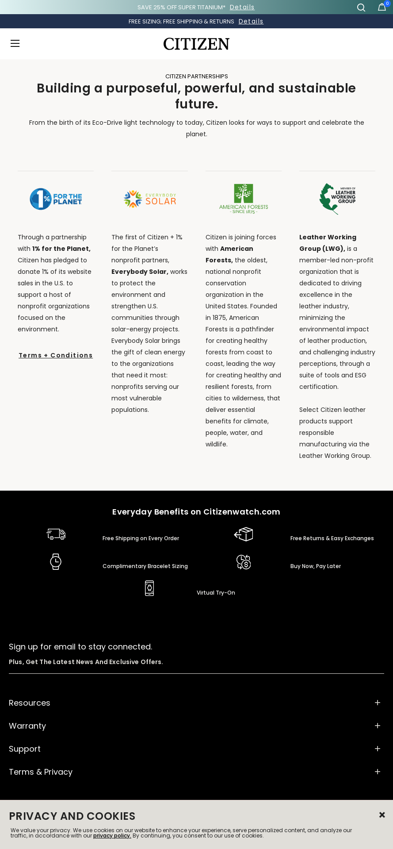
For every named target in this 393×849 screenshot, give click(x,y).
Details (242, 7)
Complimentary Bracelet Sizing (145, 566)
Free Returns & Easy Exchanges (332, 538)
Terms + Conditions (56, 355)
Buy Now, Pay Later (315, 566)
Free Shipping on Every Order (141, 538)
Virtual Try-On (216, 592)
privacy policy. (112, 835)
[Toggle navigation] (18, 43)
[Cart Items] (382, 8)
